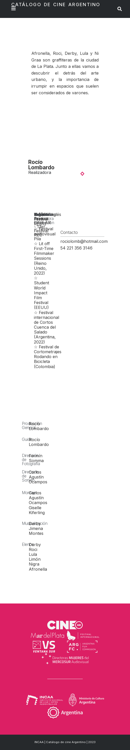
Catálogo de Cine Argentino (55, 4)
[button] (83, 173)
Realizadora (39, 172)
